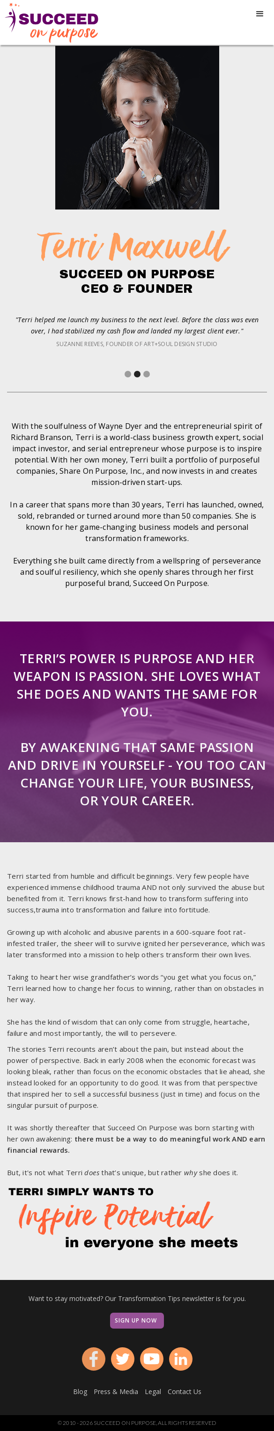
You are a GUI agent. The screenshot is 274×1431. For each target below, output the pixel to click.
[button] (260, 14)
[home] (49, 22)
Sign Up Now (136, 1320)
